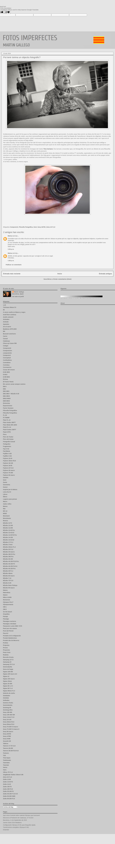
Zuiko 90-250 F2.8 (9, 798)
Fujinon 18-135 (8, 463)
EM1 (4, 389)
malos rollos (7, 504)
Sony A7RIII (7, 736)
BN (4, 331)
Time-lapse (6, 758)
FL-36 (5, 415)
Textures (6, 753)
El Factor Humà (8, 381)
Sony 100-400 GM (9, 715)
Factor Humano (8, 408)
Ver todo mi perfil (18, 296)
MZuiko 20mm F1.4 (9, 547)
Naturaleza (6, 592)
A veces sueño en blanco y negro (14, 312)
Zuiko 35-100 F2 (8, 791)
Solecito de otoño (9, 693)
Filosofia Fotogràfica (10, 413)
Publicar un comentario (13, 264)
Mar (4, 508)
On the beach (7, 612)
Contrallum (6, 362)
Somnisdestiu (7, 705)
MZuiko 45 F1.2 (8, 571)
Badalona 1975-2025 (10, 329)
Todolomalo (7, 760)
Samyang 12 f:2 (8, 659)
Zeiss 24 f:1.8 (50, 227)
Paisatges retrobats (9, 624)
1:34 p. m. (11, 249)
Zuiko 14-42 (7, 784)
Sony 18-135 (7, 719)
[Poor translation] (7, 12)
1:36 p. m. (11, 260)
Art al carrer (7, 326)
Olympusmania (8, 604)
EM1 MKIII (6, 396)
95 (4, 310)
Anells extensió (8, 317)
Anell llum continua (9, 314)
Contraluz (6, 365)
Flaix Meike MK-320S (10, 425)
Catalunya (6, 341)
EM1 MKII (6, 391)
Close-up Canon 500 (10, 343)
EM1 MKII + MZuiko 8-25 (11, 393)
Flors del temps (8, 439)
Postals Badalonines (10, 638)
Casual (5, 338)
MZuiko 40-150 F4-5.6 (10, 566)
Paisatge (6, 619)
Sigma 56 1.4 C (8, 686)
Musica (5, 520)
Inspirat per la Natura (10, 489)
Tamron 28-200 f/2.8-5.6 (11, 750)
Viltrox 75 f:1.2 (8, 772)
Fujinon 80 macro (9, 475)
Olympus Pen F (8, 602)
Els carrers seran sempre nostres (14, 384)
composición (7, 353)
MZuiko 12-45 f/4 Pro (10, 535)
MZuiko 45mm (7, 573)
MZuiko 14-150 (8, 537)
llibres (5, 496)
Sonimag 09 (7, 707)
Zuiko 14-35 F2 (8, 782)
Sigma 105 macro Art (10, 674)
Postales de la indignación (12, 635)
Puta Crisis (6, 652)
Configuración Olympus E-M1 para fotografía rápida (19, 825)
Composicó (7, 355)
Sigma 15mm (7, 681)
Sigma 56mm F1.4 (9, 691)
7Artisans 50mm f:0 (9, 307)
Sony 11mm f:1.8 (8, 717)
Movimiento (7, 518)
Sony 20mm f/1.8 (8, 722)
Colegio (5, 346)
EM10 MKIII (6, 398)
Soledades (6, 695)
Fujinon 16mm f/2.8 (9, 461)
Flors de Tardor (8, 437)
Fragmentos (7, 446)
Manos (5, 506)
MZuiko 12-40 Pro (9, 530)
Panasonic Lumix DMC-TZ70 (12, 626)
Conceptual (7, 358)
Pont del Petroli (8, 631)
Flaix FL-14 (6, 420)
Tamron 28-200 (8, 748)
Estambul (6, 830)
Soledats (6, 698)
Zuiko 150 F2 (7, 786)
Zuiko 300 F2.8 (8, 789)
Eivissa (5, 379)
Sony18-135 (7, 741)
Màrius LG (11, 236)
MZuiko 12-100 (8, 525)
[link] (48, 149)
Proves (5, 647)
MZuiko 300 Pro (8, 556)
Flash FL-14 (7, 427)
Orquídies (6, 614)
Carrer (5, 336)
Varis (4, 770)
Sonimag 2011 (8, 710)
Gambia (5, 477)
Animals (5, 322)
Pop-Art (5, 633)
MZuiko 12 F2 (7, 523)
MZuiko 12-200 (8, 528)
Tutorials (6, 765)
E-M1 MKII (6, 372)
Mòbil (5, 513)
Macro (5, 501)
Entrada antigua (105, 274)
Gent (35, 227)
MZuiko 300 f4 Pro (9, 554)
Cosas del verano (9, 370)
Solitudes (6, 700)
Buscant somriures (9, 334)
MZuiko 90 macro (9, 588)
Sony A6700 (41, 227)
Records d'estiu (8, 657)
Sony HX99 (6, 738)
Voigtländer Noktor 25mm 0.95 (13, 774)
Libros (5, 494)
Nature (5, 595)
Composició (14, 227)
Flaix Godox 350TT (9, 422)
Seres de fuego (8, 669)
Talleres (5, 743)
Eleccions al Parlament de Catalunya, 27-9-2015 (18, 818)
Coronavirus (7, 367)
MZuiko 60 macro (9, 576)
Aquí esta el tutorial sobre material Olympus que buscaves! (21, 815)
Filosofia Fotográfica (26, 227)
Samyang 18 (7, 662)
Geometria (6, 484)
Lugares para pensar (10, 499)
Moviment (6, 516)
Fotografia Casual (9, 441)
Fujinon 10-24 (7, 458)
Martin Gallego (19, 292)
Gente (5, 482)
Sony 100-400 (7, 712)
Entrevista (6, 403)
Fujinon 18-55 (7, 465)
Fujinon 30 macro (9, 470)
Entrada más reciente (11, 274)
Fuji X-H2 (6, 449)
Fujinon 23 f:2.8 (8, 468)
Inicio (60, 274)
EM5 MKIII (6, 401)
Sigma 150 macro (9, 679)
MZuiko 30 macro (9, 552)
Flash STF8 (7, 432)
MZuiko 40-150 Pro (9, 568)
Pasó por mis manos (10, 628)
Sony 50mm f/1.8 (8, 724)
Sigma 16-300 (7, 683)
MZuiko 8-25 (7, 583)
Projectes (6, 645)
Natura (5, 590)
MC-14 (5, 511)
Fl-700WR (6, 417)
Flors (4, 434)
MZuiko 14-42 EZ (8, 540)
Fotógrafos (6, 444)
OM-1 (5, 607)
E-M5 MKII (6, 377)
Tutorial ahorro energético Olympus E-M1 (16, 827)
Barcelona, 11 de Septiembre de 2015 (15, 820)
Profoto (5, 643)
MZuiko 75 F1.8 (8, 580)
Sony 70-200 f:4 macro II (11, 729)
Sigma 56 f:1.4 (8, 688)
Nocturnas (6, 600)
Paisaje (5, 616)
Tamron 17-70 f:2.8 (9, 746)
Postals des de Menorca (11, 640)
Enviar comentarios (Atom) (62, 279)
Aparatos (6, 324)
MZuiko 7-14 (7, 578)
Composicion (7, 350)
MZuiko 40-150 (8, 559)
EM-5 (4, 386)
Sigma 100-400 (8, 671)
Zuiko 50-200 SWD (9, 796)
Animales (6, 319)
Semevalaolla (7, 667)
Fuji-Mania (6, 451)
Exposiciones (7, 405)
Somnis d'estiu (8, 703)
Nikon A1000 (7, 597)
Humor (5, 487)
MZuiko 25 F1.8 (8, 549)
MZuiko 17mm (7, 544)
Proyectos (6, 650)
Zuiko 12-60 (7, 779)
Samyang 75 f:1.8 (9, 664)
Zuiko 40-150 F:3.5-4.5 (10, 794)
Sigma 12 (6, 676)
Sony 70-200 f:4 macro (10, 727)
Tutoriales (6, 762)
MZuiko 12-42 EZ (8, 532)
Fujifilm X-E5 (7, 453)
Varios (5, 767)
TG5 (4, 755)
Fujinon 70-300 (8, 472)
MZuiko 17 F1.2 (8, 542)
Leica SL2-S (7, 492)
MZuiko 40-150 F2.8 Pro (11, 561)
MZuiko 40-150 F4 (9, 564)
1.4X (4, 305)
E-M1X (5, 374)
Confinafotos (7, 360)
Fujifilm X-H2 (7, 456)
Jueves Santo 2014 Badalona (12, 822)
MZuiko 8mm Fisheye (10, 585)
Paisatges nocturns (9, 621)
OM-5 (5, 609)
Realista (5, 655)
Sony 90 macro (8, 731)
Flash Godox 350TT (9, 429)
